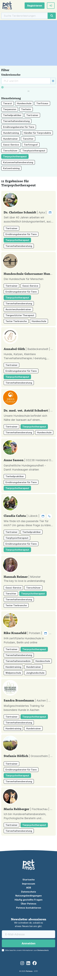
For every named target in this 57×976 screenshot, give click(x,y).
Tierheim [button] (26, 109)
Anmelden (28, 943)
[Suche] (24, 16)
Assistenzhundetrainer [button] (18, 309)
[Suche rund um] (26, 81)
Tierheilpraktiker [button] (12, 115)
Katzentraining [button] (11, 168)
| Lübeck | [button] (39, 515)
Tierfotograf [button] (31, 144)
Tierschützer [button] (10, 150)
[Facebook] (35, 963)
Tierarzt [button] (7, 103)
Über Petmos (28, 903)
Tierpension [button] (9, 109)
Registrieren (34, 5)
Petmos (29, 971)
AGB (28, 887)
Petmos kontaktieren (28, 907)
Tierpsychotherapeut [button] (15, 156)
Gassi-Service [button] (11, 144)
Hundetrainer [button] (10, 138)
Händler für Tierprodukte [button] (37, 133)
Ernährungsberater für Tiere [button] (18, 127)
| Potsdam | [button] (41, 633)
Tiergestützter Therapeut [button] (19, 315)
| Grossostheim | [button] (42, 756)
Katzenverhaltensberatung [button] (18, 162)
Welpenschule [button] (13, 673)
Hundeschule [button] (24, 103)
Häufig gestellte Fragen (28, 899)
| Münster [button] (34, 576)
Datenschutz (28, 891)
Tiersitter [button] (28, 138)
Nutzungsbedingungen (28, 895)
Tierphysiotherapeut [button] (33, 150)
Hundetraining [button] (11, 133)
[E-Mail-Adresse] (28, 934)
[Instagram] (22, 963)
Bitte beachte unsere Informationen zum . (27, 950)
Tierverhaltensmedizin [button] (18, 661)
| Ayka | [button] (45, 212)
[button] (51, 5)
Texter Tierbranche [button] (16, 321)
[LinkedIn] (28, 963)
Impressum (28, 883)
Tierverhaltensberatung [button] (16, 121)
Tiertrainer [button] (32, 115)
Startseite (28, 879)
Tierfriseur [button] (42, 103)
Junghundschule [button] (35, 673)
